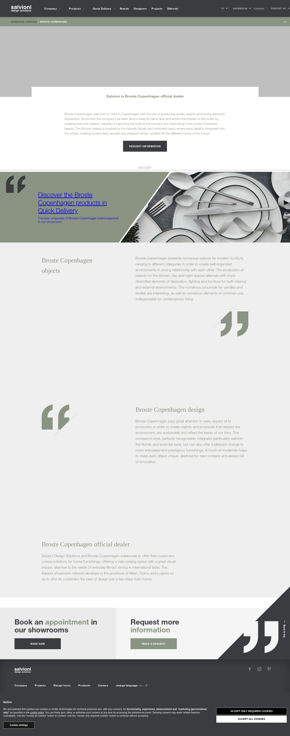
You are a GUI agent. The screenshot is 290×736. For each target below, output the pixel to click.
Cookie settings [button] (19, 725)
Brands (32, 21)
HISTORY (145, 167)
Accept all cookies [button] (251, 719)
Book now (37, 643)
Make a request (153, 643)
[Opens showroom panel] (240, 8)
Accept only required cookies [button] (251, 711)
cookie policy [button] (37, 712)
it (147, 685)
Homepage (17, 21)
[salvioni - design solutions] (21, 8)
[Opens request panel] (278, 8)
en (140, 685)
